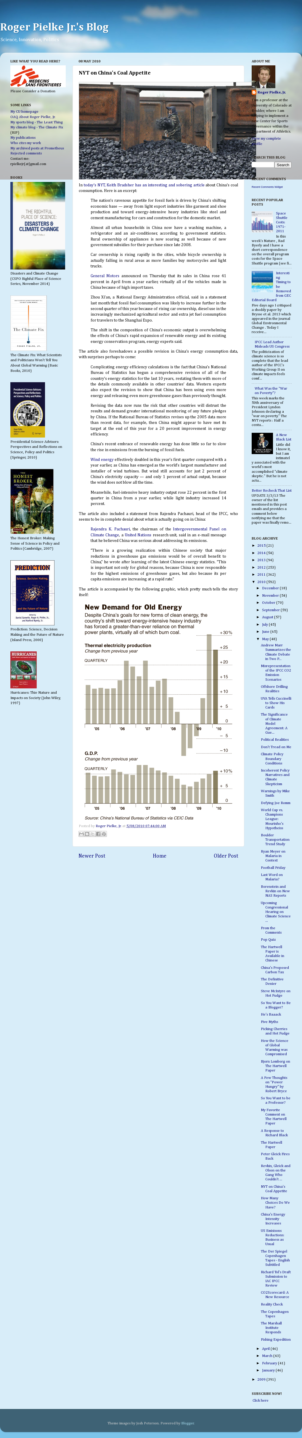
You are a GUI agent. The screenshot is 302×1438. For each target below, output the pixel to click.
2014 (261, 553)
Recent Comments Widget (267, 186)
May (266, 639)
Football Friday (273, 868)
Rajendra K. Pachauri (110, 529)
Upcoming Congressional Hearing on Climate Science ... (276, 912)
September (271, 610)
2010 (261, 582)
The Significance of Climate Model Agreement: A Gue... (274, 723)
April (266, 1349)
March (267, 1356)
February (270, 1363)
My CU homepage (24, 112)
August (268, 617)
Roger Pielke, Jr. (109, 826)
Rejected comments (26, 153)
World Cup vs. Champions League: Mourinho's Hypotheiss (272, 819)
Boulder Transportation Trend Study (275, 839)
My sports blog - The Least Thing (36, 122)
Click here (260, 1401)
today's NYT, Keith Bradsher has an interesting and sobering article (144, 185)
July (265, 625)
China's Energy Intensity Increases (273, 1219)
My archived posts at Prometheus (37, 148)
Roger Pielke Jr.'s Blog (54, 27)
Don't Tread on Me (276, 747)
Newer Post (91, 856)
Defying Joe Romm (275, 803)
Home (159, 856)
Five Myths (269, 1022)
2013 (261, 560)
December (271, 588)
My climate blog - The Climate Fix (36, 127)
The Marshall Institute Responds (271, 1327)
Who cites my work (25, 143)
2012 (261, 567)
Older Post (226, 856)
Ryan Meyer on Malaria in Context (273, 856)
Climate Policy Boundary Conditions (272, 758)
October (269, 603)
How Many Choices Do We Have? (275, 1202)
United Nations (138, 535)
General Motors (105, 276)
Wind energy (102, 460)
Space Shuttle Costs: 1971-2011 (281, 222)
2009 (261, 1379)
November (271, 596)
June (266, 632)
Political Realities (275, 740)
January (269, 1370)
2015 (261, 546)
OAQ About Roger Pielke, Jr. (32, 117)
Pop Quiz (268, 940)
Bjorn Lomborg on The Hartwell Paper (275, 1066)
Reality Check (272, 1304)
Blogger (187, 1423)
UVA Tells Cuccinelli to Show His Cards (276, 703)
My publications (23, 138)
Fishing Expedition (276, 1340)
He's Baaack (271, 1014)
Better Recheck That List (272, 491)
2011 (261, 575)
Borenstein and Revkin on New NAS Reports (275, 891)
